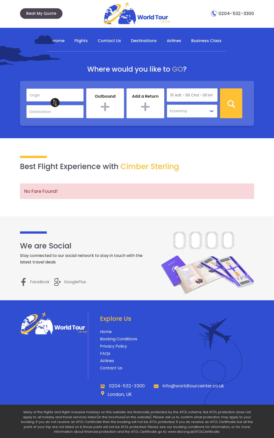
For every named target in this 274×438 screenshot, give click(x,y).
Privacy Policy (113, 346)
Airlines (174, 41)
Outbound (105, 97)
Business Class (206, 41)
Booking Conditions (118, 339)
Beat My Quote (41, 13)
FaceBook (35, 282)
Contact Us (109, 41)
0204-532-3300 (232, 13)
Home (58, 41)
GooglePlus (70, 282)
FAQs (105, 354)
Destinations (144, 41)
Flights (81, 41)
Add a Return (145, 97)
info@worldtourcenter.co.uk (193, 386)
